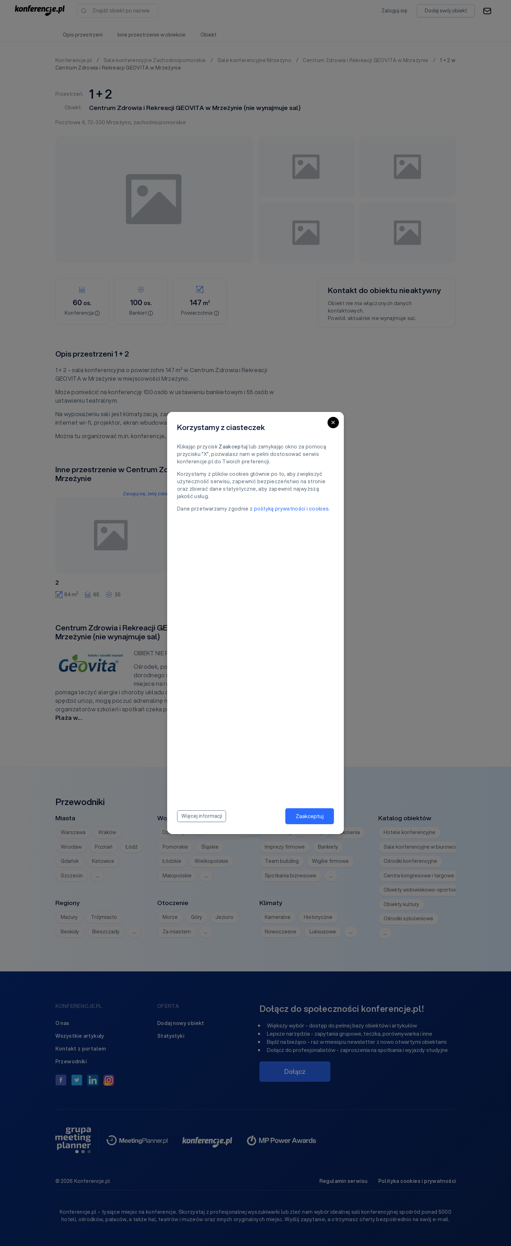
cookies (319, 508)
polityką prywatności (280, 508)
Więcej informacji (201, 816)
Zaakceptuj (310, 816)
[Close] (333, 422)
